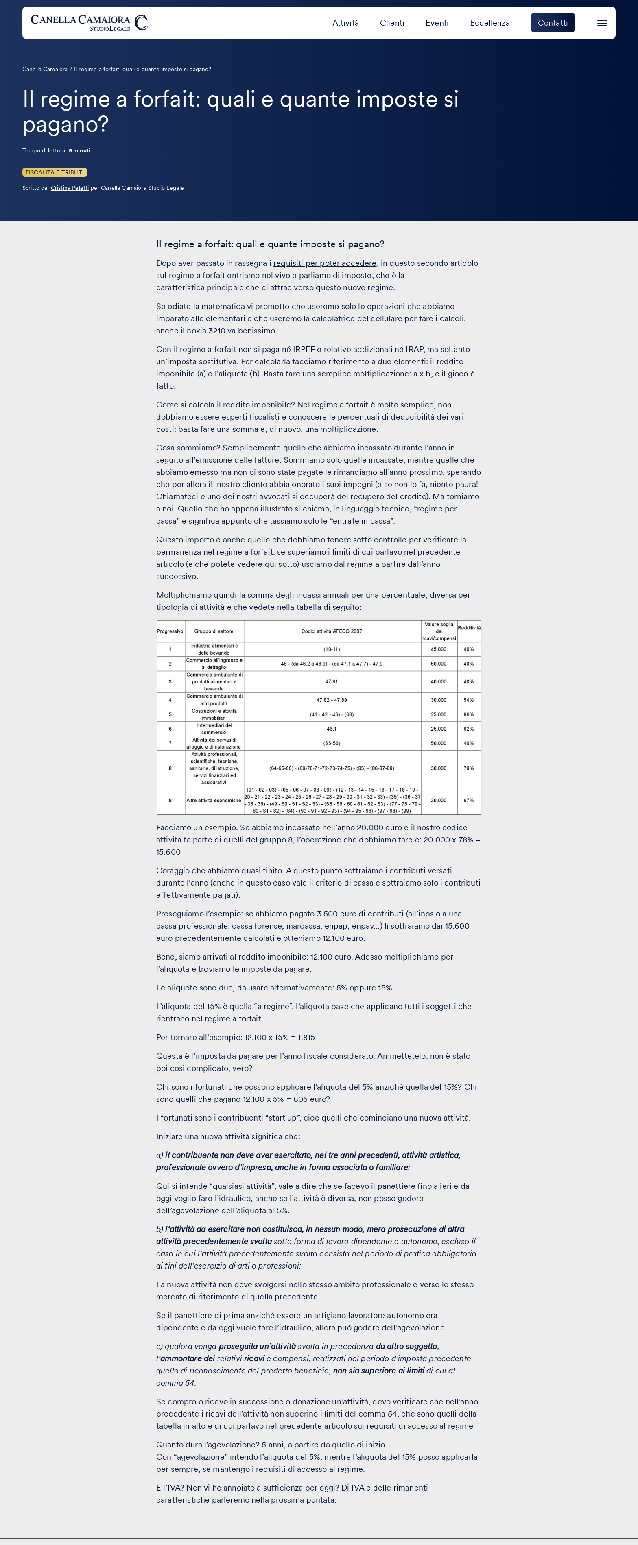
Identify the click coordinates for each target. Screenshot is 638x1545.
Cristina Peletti (70, 188)
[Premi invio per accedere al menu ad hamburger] (602, 22)
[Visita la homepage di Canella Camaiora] (91, 23)
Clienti (392, 23)
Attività (345, 23)
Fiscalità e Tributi (55, 172)
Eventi (437, 23)
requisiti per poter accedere (324, 263)
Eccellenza (490, 23)
